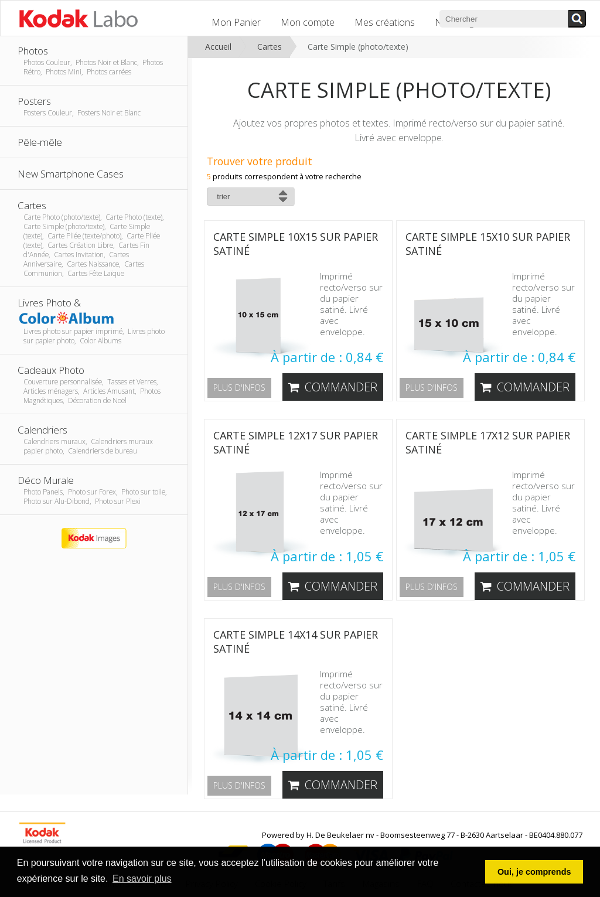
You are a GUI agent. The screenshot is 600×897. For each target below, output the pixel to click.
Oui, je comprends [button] (534, 871)
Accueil (218, 46)
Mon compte (308, 22)
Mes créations (384, 22)
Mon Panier (236, 22)
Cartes (269, 46)
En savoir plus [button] (142, 879)
